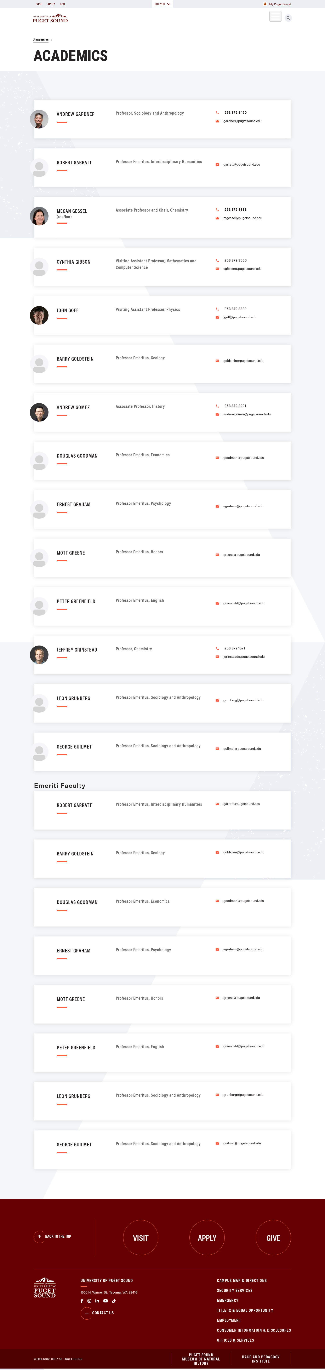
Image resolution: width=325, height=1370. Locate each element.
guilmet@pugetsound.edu (242, 748)
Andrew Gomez (73, 407)
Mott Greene (71, 552)
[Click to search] (288, 18)
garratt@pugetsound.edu (241, 164)
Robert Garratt (74, 162)
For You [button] (162, 3)
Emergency (228, 1300)
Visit (39, 3)
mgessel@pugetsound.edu (242, 217)
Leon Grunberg (73, 697)
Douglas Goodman (77, 455)
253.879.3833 (235, 209)
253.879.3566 (235, 260)
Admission (178, 17)
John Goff (68, 310)
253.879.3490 (235, 112)
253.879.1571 (234, 647)
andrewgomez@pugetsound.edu (247, 414)
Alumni (265, 17)
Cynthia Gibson (74, 261)
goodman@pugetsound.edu (243, 457)
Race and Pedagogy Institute (261, 1359)
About (120, 17)
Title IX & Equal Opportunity (245, 1310)
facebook (82, 1301)
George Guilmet (74, 746)
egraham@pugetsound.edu (243, 506)
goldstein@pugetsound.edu (243, 360)
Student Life (211, 17)
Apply (51, 3)
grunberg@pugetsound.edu (243, 700)
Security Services (235, 1290)
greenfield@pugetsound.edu (243, 603)
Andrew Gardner (76, 113)
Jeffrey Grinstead (77, 649)
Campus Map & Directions (242, 1280)
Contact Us (97, 1313)
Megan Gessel (82, 212)
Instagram (89, 1301)
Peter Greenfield (76, 600)
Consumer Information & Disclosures (254, 1330)
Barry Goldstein (75, 358)
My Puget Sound (277, 3)
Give (62, 3)
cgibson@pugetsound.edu (242, 268)
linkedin (97, 1301)
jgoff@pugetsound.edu (239, 317)
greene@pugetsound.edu (241, 554)
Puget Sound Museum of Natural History (201, 1359)
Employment (229, 1320)
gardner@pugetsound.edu (242, 120)
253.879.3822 (235, 308)
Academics (147, 17)
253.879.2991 (235, 405)
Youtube (105, 1301)
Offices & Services (235, 1340)
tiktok (114, 1301)
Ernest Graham (74, 504)
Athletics (243, 17)
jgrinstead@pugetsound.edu (244, 656)
